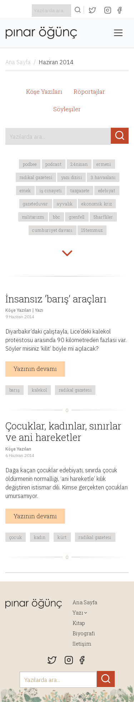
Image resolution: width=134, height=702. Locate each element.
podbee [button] (30, 164)
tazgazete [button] (79, 190)
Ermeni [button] (103, 164)
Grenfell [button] (77, 217)
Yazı (39, 310)
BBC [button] (56, 217)
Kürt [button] (62, 537)
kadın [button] (40, 537)
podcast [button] (53, 164)
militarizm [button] (33, 217)
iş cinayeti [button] (51, 190)
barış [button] (14, 390)
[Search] (51, 10)
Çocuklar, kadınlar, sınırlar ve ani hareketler (63, 431)
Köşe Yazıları (44, 91)
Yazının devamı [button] (35, 368)
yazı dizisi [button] (71, 177)
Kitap (79, 623)
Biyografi (84, 633)
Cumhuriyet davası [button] (52, 230)
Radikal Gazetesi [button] (36, 177)
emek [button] (25, 190)
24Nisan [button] (79, 164)
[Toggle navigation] (118, 33)
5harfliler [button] (103, 217)
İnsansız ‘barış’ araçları (55, 298)
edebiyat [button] (106, 190)
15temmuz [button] (92, 230)
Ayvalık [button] (65, 204)
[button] (67, 254)
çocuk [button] (15, 537)
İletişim (82, 643)
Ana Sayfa (18, 62)
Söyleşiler (67, 109)
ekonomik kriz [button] (96, 204)
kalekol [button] (39, 390)
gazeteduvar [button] (35, 204)
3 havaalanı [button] (103, 177)
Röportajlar (89, 91)
